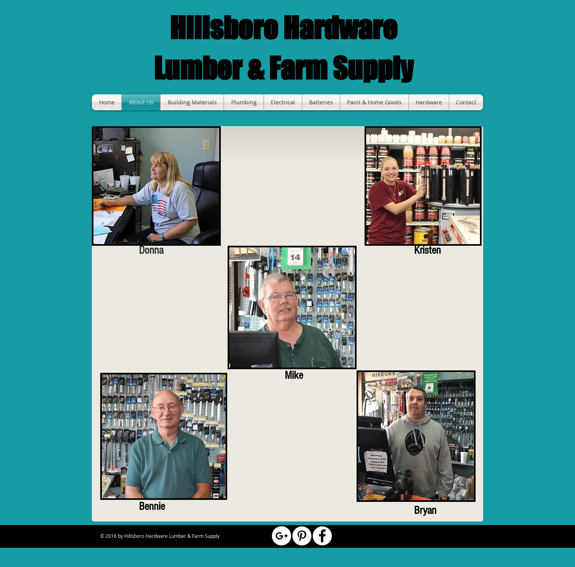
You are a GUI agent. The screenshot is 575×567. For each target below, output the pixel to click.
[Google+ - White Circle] (281, 535)
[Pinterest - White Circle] (301, 535)
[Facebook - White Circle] (322, 535)
